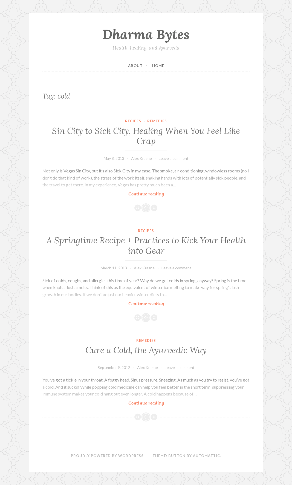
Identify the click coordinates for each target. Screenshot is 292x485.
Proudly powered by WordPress (107, 456)
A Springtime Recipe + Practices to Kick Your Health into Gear (146, 245)
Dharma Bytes (146, 34)
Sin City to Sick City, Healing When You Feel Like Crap (146, 136)
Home (158, 65)
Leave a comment (174, 158)
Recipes (133, 121)
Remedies (157, 121)
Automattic (206, 456)
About (135, 65)
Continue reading (154, 193)
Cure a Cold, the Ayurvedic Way (146, 350)
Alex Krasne (141, 158)
